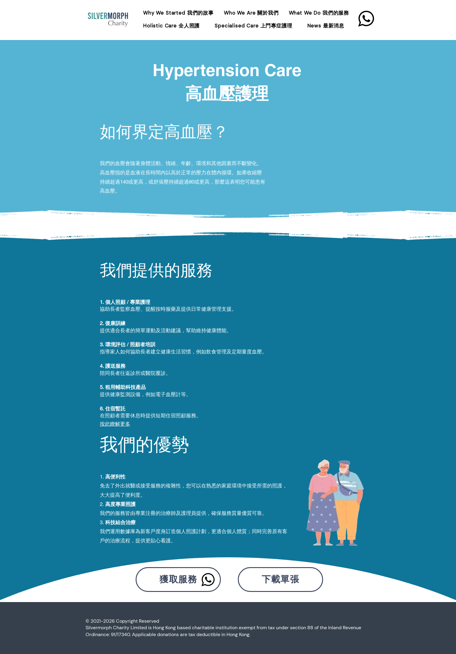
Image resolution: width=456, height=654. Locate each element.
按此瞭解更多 (115, 424)
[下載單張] (280, 579)
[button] (320, 13)
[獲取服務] (178, 579)
